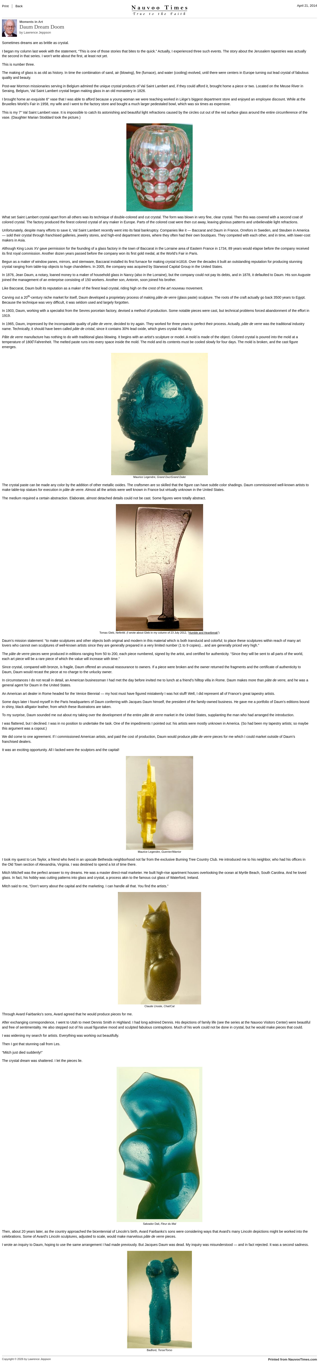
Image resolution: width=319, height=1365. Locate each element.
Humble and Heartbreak (203, 632)
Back (19, 6)
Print (5, 6)
